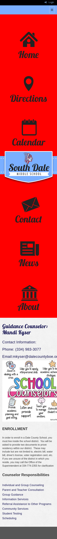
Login (49, 2)
